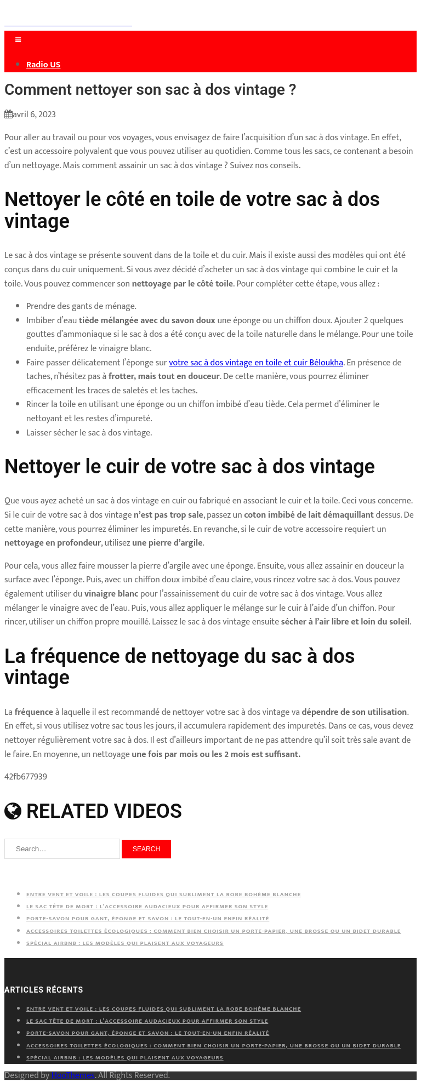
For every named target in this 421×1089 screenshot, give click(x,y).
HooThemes (73, 1075)
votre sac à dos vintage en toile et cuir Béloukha (256, 363)
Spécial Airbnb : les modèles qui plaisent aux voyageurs (125, 943)
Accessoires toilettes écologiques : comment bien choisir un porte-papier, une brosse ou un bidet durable (213, 931)
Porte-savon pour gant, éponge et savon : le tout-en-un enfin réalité (147, 919)
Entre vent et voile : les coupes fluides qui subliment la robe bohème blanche (163, 894)
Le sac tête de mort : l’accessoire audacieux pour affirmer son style (147, 907)
